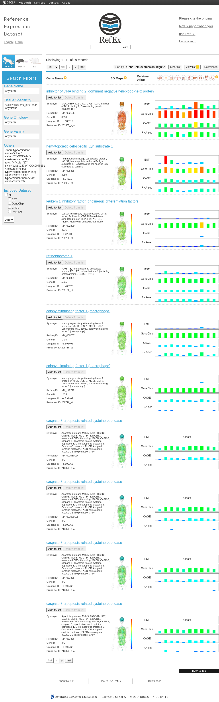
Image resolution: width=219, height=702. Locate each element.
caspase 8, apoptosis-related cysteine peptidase (84, 421)
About (66, 2)
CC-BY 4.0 (162, 696)
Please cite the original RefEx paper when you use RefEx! (196, 26)
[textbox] (105, 47)
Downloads (210, 67)
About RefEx (66, 681)
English (8, 42)
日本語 (19, 42)
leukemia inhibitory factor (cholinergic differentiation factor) (92, 201)
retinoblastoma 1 (59, 256)
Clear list (175, 67)
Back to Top (199, 670)
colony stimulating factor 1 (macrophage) (78, 311)
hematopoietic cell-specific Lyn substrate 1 (79, 146)
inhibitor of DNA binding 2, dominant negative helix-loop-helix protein (100, 91)
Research (24, 2)
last (82, 67)
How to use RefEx (110, 681)
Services (39, 2)
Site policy (119, 696)
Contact (54, 2)
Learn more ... (187, 41)
